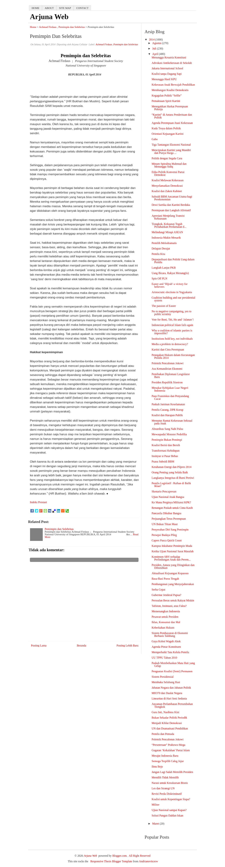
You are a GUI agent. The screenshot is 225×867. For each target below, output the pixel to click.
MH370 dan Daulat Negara (167, 693)
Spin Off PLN (159, 278)
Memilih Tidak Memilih (165, 777)
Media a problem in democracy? (170, 344)
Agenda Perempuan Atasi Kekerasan (172, 122)
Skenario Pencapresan (164, 491)
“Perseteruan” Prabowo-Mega (168, 744)
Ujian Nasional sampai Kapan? (169, 810)
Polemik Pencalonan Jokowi (167, 363)
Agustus (157, 43)
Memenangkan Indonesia (166, 611)
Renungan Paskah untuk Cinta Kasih (172, 507)
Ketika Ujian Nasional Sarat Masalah (172, 551)
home (35, 8)
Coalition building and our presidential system (173, 299)
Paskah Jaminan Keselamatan (168, 404)
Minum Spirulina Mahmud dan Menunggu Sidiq (169, 165)
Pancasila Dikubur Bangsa (166, 513)
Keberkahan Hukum (163, 627)
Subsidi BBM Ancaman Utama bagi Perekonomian (172, 198)
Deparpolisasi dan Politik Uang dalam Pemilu (173, 261)
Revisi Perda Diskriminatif (167, 793)
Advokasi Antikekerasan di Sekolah (172, 62)
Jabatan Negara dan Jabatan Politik (171, 687)
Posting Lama (38, 645)
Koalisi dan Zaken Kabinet (167, 191)
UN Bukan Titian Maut (165, 524)
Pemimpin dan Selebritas (72, 27)
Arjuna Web (49, 17)
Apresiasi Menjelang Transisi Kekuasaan (168, 217)
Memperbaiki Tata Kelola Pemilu (170, 652)
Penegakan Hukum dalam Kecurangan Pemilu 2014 (173, 356)
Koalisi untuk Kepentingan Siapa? (171, 799)
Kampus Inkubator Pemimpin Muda (172, 545)
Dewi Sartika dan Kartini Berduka (171, 204)
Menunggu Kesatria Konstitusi (169, 57)
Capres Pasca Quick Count (167, 540)
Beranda (81, 645)
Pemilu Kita (158, 253)
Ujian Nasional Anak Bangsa (168, 496)
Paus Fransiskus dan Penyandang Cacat (170, 397)
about (49, 8)
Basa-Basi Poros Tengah (165, 578)
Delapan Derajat (161, 248)
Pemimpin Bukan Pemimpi (167, 439)
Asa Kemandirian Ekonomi (167, 368)
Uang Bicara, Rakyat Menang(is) (170, 273)
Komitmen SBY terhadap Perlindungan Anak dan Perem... (171, 558)
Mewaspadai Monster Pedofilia (169, 434)
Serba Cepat (158, 589)
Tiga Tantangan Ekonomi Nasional (171, 144)
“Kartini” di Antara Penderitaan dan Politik (172, 116)
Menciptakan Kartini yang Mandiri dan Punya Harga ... (171, 151)
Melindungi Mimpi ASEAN (167, 232)
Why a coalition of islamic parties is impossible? (172, 332)
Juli (154, 48)
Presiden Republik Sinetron (167, 382)
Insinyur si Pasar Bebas (165, 456)
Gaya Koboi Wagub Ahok (166, 641)
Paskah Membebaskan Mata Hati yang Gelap (173, 664)
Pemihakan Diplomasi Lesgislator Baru (171, 375)
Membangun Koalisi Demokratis (170, 90)
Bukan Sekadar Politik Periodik (169, 717)
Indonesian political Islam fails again (172, 325)
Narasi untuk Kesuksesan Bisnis (170, 782)
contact (82, 8)
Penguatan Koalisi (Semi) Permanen (172, 671)
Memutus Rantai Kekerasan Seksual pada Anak (172, 422)
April (155, 53)
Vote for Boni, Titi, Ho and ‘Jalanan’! (173, 319)
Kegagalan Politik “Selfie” (167, 95)
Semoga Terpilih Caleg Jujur (168, 761)
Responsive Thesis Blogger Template (111, 861)
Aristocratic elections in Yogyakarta (172, 292)
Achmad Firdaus (48, 27)
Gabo (155, 139)
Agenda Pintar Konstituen (166, 646)
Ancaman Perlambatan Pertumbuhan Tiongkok (172, 705)
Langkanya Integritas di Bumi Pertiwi (173, 477)
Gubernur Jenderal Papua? (166, 594)
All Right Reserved (139, 855)
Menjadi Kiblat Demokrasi (167, 723)
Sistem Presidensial (162, 676)
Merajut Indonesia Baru (165, 755)
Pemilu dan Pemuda (163, 733)
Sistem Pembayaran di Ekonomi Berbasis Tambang (170, 634)
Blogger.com (119, 855)
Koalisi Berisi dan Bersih (166, 445)
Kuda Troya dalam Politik (166, 128)
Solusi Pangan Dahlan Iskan (167, 815)
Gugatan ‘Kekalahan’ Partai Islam (171, 750)
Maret (156, 823)
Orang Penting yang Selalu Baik (170, 472)
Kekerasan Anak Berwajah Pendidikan (173, 84)
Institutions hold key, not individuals (172, 338)
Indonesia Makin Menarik (166, 237)
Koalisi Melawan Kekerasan (167, 180)
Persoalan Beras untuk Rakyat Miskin (173, 600)
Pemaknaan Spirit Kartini (166, 100)
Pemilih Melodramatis (164, 243)
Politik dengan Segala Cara (167, 158)
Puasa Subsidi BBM (163, 461)
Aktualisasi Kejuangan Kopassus (170, 573)
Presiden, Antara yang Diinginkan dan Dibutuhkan (173, 566)
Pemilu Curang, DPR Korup (167, 409)
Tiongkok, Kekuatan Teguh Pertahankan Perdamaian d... (169, 225)
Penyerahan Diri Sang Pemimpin (170, 529)
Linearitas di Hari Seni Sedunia (169, 698)
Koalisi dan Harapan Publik (167, 415)
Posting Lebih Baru (127, 645)
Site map (65, 8)
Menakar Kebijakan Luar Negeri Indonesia (170, 389)
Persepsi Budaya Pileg (164, 534)
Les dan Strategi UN (163, 788)
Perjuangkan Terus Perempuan (169, 518)
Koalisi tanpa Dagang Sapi (167, 73)
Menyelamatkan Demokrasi (167, 185)
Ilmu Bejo (157, 766)
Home (33, 27)
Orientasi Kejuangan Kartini (167, 133)
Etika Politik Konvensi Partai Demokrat (168, 173)
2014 (152, 39)
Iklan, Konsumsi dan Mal (166, 622)
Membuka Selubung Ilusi (166, 682)
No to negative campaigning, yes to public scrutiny (171, 313)
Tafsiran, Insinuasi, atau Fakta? (169, 605)
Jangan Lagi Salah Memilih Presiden (172, 772)
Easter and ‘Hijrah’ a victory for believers (170, 285)
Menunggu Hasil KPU (164, 79)
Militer (155, 804)
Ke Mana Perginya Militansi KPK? (171, 502)
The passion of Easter (164, 305)
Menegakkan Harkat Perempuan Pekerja (170, 108)
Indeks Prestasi (38, 502)
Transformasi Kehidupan (165, 450)
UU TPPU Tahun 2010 (164, 657)
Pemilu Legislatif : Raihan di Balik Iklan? (171, 485)
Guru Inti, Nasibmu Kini (165, 712)
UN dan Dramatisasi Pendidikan (170, 728)
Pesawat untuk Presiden (165, 616)
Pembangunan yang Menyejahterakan (173, 584)
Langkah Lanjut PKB (164, 267)
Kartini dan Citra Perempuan (168, 349)
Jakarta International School (167, 68)
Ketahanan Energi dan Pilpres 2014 (171, 466)
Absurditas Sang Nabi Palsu (167, 428)
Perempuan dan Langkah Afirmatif (171, 210)
